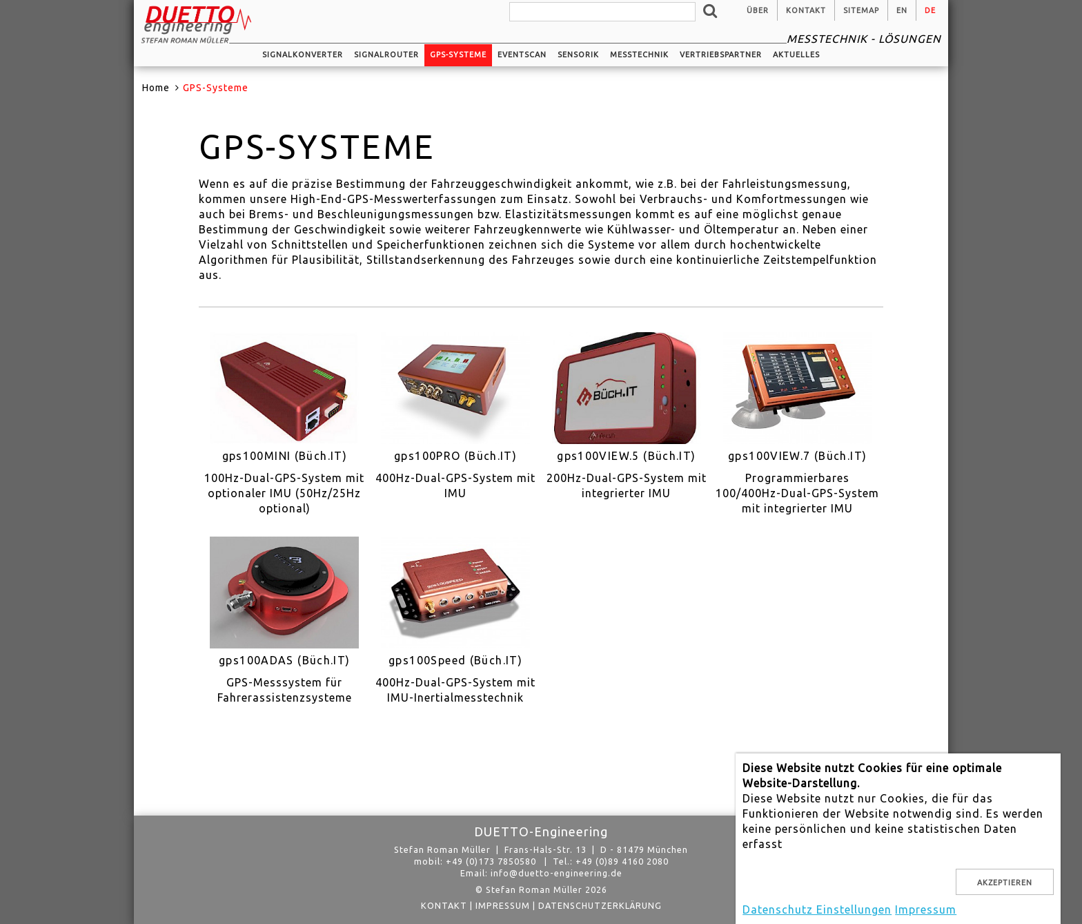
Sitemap (861, 10)
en (901, 10)
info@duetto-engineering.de (556, 873)
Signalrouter (386, 54)
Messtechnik (639, 54)
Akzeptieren (1004, 882)
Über (758, 10)
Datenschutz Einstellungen (817, 909)
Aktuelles (796, 54)
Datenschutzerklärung (600, 905)
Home (156, 87)
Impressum (502, 905)
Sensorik (578, 54)
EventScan (522, 54)
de (930, 10)
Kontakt (806, 10)
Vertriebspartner (721, 54)
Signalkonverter (302, 54)
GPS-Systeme (458, 54)
